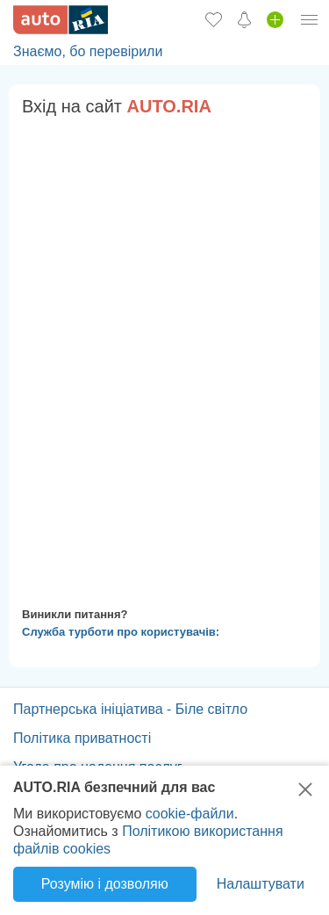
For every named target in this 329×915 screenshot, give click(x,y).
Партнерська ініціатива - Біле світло (130, 709)
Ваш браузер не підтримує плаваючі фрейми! (164, 358)
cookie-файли (190, 813)
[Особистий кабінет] (309, 19)
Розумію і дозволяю (104, 883)
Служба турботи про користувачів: (120, 631)
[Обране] (213, 19)
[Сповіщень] (244, 19)
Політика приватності (82, 738)
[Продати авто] (275, 19)
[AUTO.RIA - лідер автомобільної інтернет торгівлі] (60, 19)
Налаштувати (260, 883)
